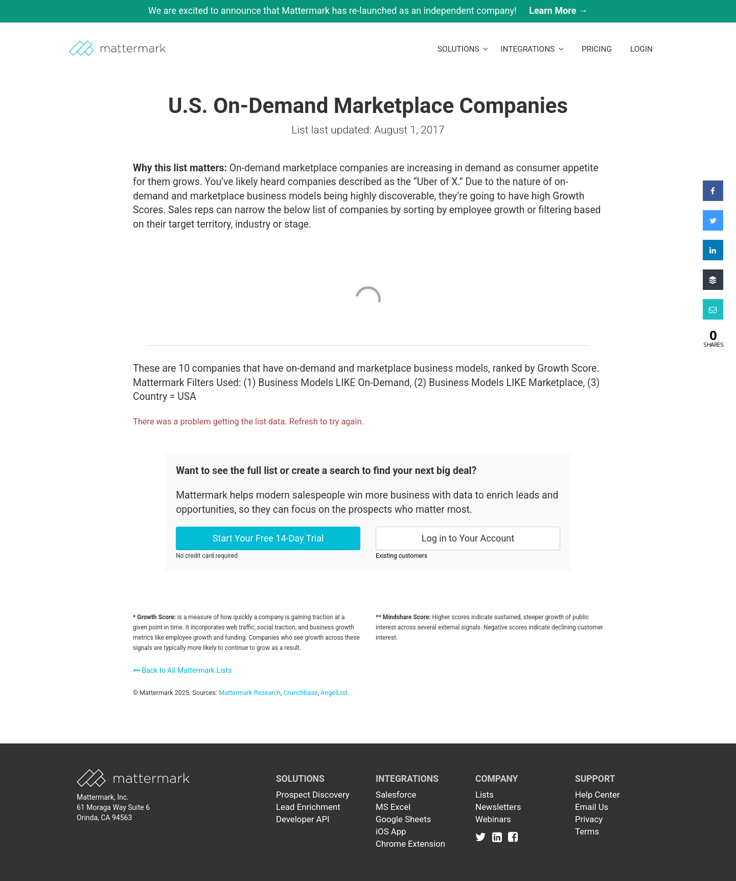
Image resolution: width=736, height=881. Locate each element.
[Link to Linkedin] (499, 836)
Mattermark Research (250, 692)
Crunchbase (301, 692)
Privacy (589, 819)
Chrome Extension (410, 844)
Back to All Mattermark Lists (182, 670)
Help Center (597, 794)
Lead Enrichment (308, 807)
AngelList (333, 692)
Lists (484, 794)
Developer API (303, 819)
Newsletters (498, 807)
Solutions (463, 49)
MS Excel (393, 807)
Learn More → (558, 10)
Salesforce (396, 794)
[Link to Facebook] (513, 836)
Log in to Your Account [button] (468, 538)
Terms (587, 831)
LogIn (641, 49)
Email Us (591, 807)
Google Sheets (403, 819)
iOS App (391, 831)
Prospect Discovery (313, 794)
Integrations (532, 49)
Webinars (493, 819)
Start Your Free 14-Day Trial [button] (268, 538)
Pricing (597, 49)
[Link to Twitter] (482, 836)
